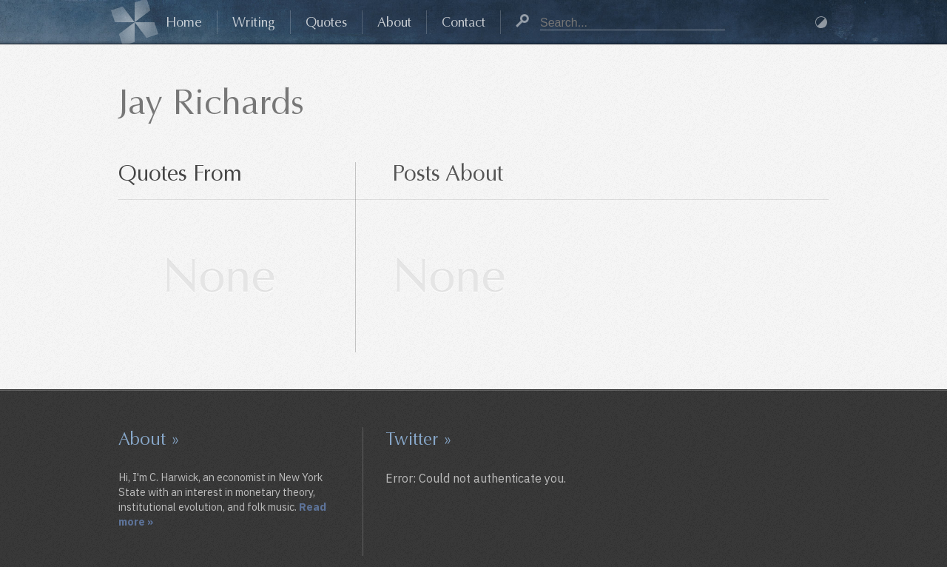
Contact (463, 22)
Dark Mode (821, 22)
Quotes (326, 22)
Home (184, 22)
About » (149, 439)
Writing (253, 22)
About (394, 22)
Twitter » (418, 439)
